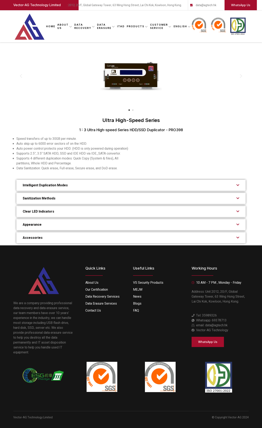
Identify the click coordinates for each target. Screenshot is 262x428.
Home (50, 26)
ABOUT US (64, 26)
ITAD (121, 26)
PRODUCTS (137, 26)
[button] (21, 75)
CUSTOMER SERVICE (161, 26)
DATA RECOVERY (84, 26)
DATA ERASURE (106, 26)
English (182, 26)
